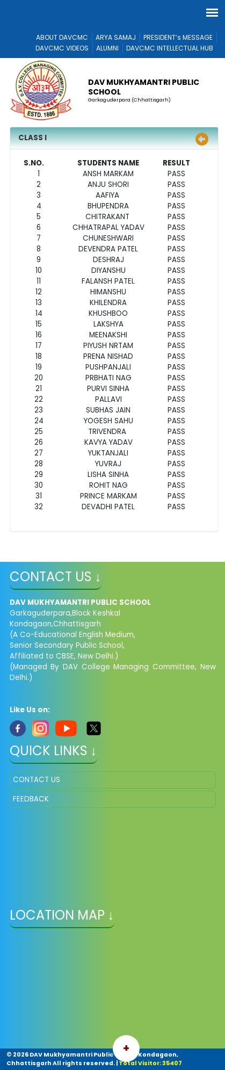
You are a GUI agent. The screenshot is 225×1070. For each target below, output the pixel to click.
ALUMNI (107, 48)
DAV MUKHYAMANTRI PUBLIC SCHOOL (143, 87)
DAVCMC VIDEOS (62, 48)
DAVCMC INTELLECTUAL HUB (169, 48)
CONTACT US (36, 780)
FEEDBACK (31, 799)
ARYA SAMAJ (116, 37)
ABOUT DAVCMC (62, 37)
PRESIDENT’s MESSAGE (178, 37)
